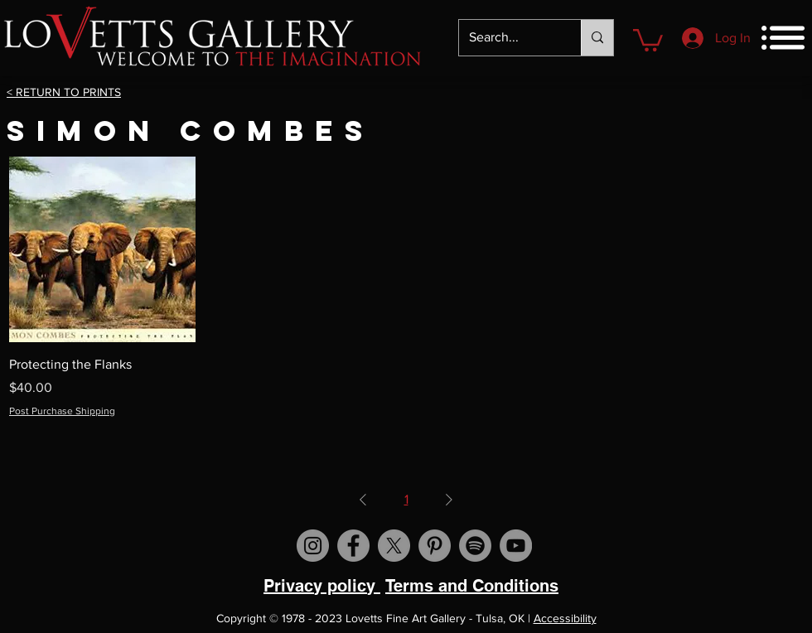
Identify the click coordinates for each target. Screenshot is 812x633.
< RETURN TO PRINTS (64, 92)
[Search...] (507, 38)
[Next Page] (449, 499)
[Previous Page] (363, 499)
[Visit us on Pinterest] (434, 545)
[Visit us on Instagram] (313, 545)
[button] (648, 39)
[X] (394, 545)
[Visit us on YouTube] (516, 545)
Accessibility (565, 618)
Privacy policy (321, 586)
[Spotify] (475, 545)
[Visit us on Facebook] (353, 545)
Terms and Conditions (471, 586)
